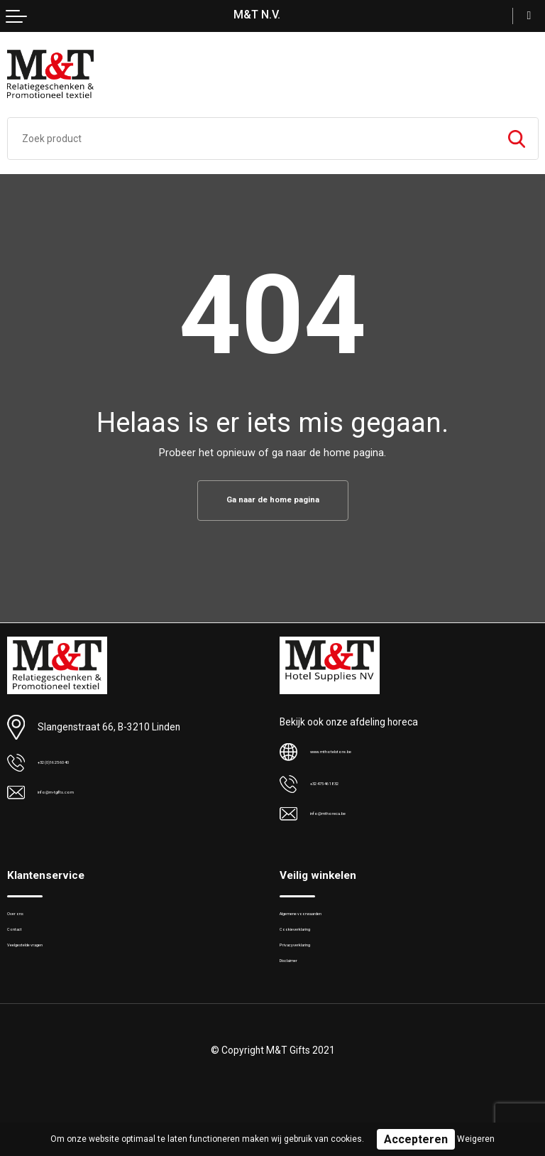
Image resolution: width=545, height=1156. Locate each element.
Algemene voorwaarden (329, 922)
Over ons (25, 922)
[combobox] (251, 138)
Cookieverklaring (314, 944)
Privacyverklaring (314, 966)
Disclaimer (301, 988)
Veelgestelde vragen (49, 966)
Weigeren (476, 1139)
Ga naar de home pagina (272, 501)
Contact (23, 944)
